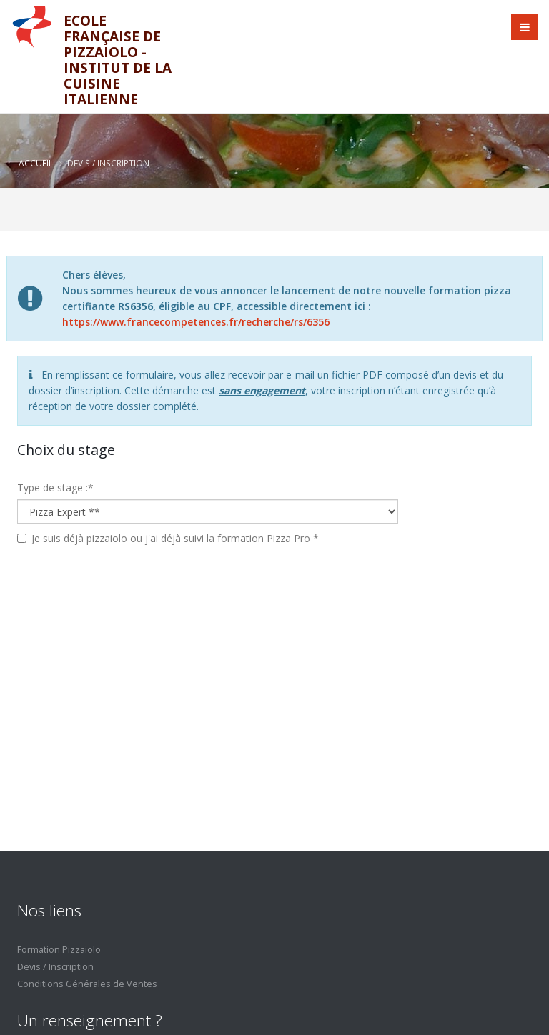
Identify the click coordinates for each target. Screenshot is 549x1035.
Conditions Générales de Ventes (87, 984)
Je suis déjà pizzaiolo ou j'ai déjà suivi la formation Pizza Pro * (175, 538)
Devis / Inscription (55, 967)
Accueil (36, 163)
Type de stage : (55, 487)
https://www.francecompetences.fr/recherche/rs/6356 (196, 322)
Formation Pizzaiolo (59, 950)
